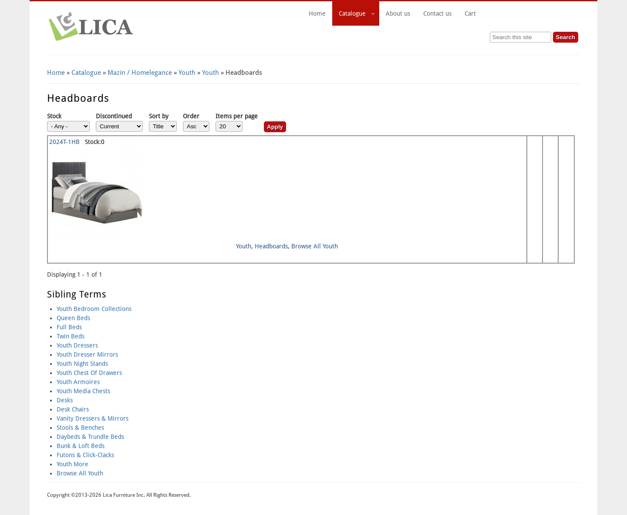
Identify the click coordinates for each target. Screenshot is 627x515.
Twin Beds (70, 336)
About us (398, 13)
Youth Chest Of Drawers (89, 372)
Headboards (271, 246)
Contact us (437, 13)
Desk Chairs (73, 409)
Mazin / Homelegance (140, 73)
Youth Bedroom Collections (94, 308)
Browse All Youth (314, 246)
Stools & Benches (80, 427)
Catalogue (353, 15)
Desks (65, 400)
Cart (519, 13)
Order (191, 116)
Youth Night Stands (82, 363)
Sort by (159, 116)
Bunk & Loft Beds (80, 445)
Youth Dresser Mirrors (87, 354)
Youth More (72, 464)
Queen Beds (73, 317)
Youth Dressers (77, 345)
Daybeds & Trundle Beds (90, 436)
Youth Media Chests (83, 391)
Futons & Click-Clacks (85, 454)
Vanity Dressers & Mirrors (92, 418)
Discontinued (114, 116)
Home (317, 13)
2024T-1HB (64, 141)
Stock (54, 116)
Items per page (237, 116)
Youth (187, 73)
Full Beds (69, 327)
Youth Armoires (78, 381)
